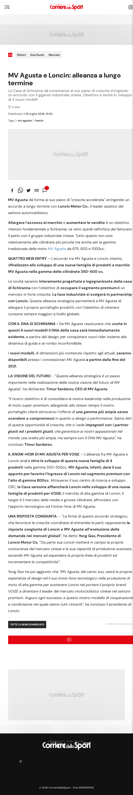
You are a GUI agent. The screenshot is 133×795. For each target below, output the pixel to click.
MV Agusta (57, 248)
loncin (38, 120)
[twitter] (28, 190)
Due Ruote (37, 55)
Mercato (54, 55)
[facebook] (12, 190)
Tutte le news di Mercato (27, 624)
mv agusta (23, 120)
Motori (21, 55)
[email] (37, 190)
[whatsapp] (20, 190)
